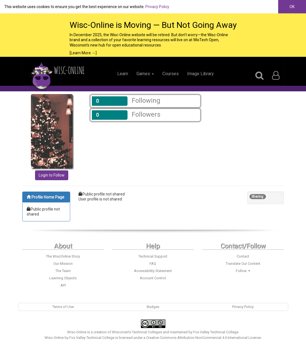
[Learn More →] (83, 53)
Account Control (153, 278)
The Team (63, 271)
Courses (170, 73)
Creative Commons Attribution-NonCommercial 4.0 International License (203, 338)
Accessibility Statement (153, 271)
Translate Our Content (243, 263)
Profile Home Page (45, 197)
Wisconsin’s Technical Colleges (137, 332)
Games (145, 73)
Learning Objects (63, 278)
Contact (243, 256)
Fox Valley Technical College (215, 332)
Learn (122, 73)
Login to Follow (52, 175)
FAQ (153, 263)
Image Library (200, 73)
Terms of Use (63, 307)
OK (292, 6)
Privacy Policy (157, 6)
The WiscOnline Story (63, 256)
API (63, 285)
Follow (243, 271)
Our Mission (63, 263)
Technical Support (152, 256)
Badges (153, 307)
